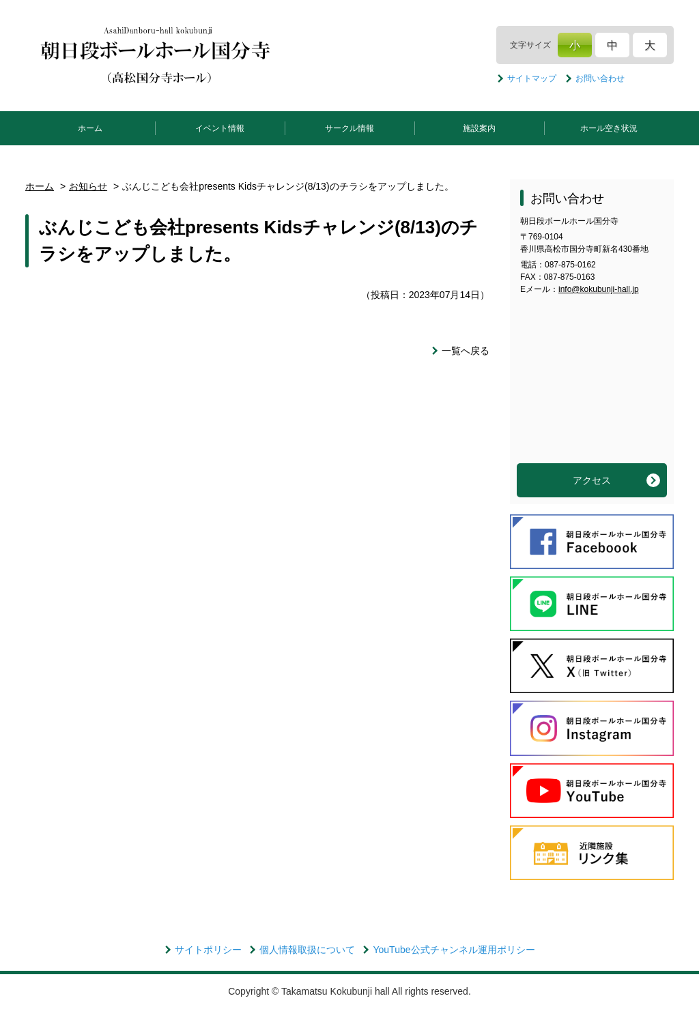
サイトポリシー (208, 949)
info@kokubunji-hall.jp (598, 289)
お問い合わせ (600, 78)
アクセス (592, 480)
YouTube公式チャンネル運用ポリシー (453, 949)
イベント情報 (219, 128)
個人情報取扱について (307, 949)
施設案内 (479, 128)
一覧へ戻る (465, 350)
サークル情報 (349, 128)
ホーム (90, 128)
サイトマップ (531, 78)
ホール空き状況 (609, 128)
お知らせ (88, 186)
